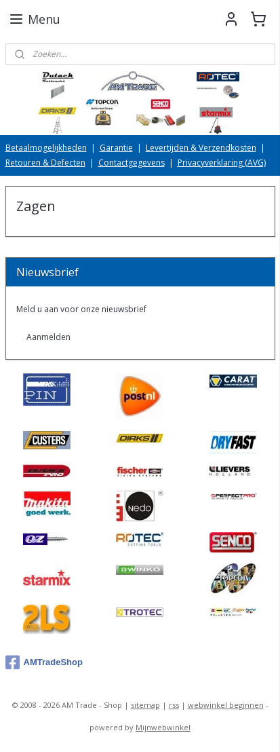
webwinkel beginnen (226, 705)
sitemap (145, 705)
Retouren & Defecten (45, 162)
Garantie (116, 147)
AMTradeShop (44, 662)
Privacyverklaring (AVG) (222, 162)
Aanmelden (48, 337)
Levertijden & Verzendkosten (201, 147)
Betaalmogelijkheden (46, 147)
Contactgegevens (131, 162)
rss (174, 705)
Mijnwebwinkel (163, 727)
